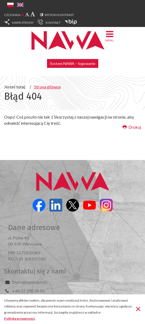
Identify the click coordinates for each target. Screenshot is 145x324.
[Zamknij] (138, 309)
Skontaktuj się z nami (35, 271)
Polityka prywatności (19, 319)
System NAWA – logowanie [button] (72, 63)
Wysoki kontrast (59, 15)
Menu (109, 36)
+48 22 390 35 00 (28, 290)
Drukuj (132, 127)
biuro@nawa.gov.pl (29, 281)
